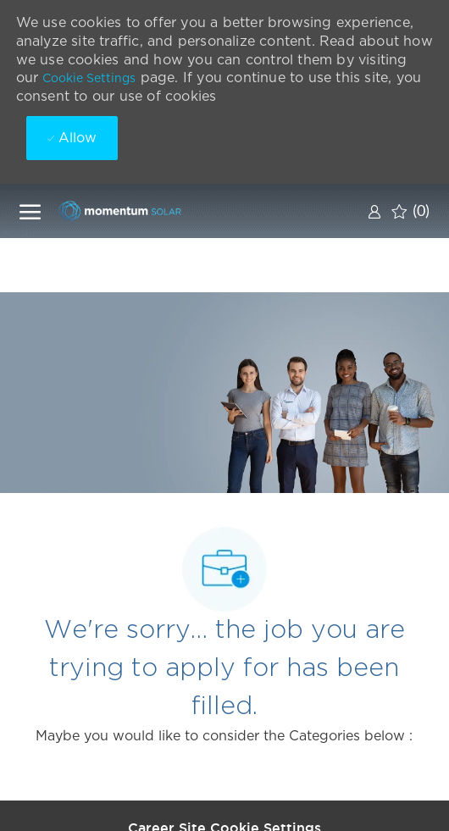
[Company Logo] (142, 210)
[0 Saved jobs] (410, 210)
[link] (374, 211)
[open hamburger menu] (30, 211)
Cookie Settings (89, 78)
